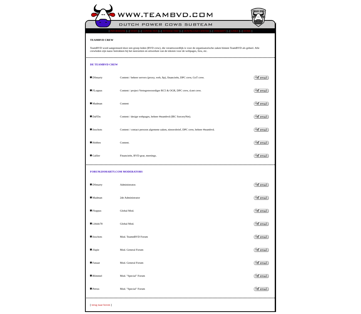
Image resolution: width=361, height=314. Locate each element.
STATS (134, 31)
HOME (247, 31)
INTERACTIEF (171, 31)
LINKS (234, 31)
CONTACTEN (150, 31)
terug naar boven (101, 304)
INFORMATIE (118, 31)
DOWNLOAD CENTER (196, 31)
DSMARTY (220, 31)
